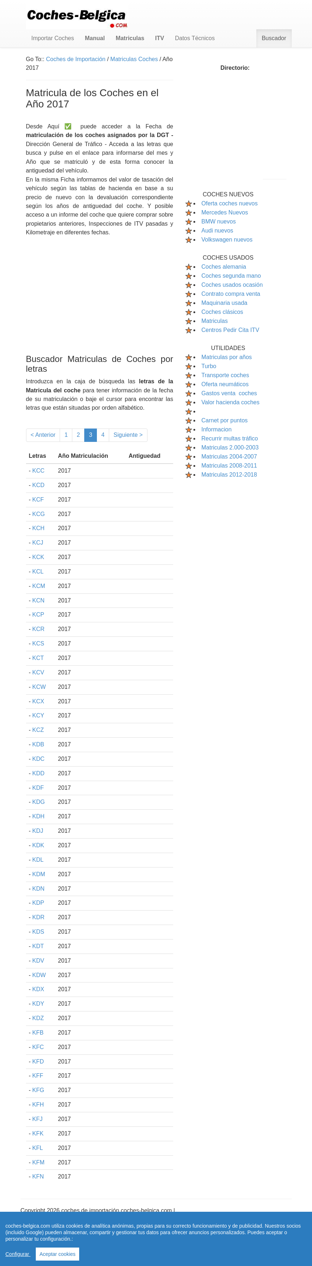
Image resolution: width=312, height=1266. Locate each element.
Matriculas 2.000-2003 (229, 447)
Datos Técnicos (195, 38)
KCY (38, 715)
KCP (38, 614)
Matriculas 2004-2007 (229, 456)
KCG (38, 514)
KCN (38, 600)
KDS (38, 932)
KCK (38, 557)
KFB (37, 1033)
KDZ (38, 1018)
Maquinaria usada (224, 303)
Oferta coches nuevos (229, 203)
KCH (38, 528)
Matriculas (214, 321)
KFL (37, 1148)
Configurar (17, 1254)
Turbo (208, 366)
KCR (38, 629)
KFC (38, 1047)
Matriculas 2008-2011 (229, 466)
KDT (38, 946)
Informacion (216, 429)
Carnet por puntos (224, 420)
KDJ (37, 831)
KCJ (37, 543)
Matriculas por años (226, 357)
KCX (38, 701)
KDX (38, 989)
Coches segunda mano (231, 276)
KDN (38, 889)
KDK (38, 845)
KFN (38, 1176)
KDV (38, 961)
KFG (38, 1090)
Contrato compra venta (230, 294)
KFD (38, 1061)
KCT (38, 658)
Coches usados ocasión (232, 285)
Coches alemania (223, 267)
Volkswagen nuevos (226, 239)
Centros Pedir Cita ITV (230, 330)
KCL (37, 571)
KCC (38, 471)
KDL (37, 860)
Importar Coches (52, 38)
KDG (38, 802)
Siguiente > (128, 435)
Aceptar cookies (57, 1254)
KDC (38, 759)
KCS (38, 643)
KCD (38, 485)
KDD (38, 773)
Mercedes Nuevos (224, 212)
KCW (39, 687)
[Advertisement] (100, 287)
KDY (38, 1004)
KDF (38, 788)
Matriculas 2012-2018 (229, 475)
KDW (39, 975)
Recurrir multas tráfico (229, 438)
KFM (38, 1162)
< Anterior (43, 435)
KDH (38, 816)
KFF (37, 1076)
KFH (38, 1104)
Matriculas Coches (134, 59)
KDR (38, 917)
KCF (38, 499)
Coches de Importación (76, 59)
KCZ (38, 730)
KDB (38, 744)
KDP (38, 903)
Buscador (274, 38)
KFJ (37, 1119)
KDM (38, 874)
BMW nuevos (218, 221)
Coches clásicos (222, 312)
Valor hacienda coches (230, 402)
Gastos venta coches (229, 393)
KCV (38, 672)
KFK (37, 1133)
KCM (38, 586)
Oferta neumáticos (225, 384)
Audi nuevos (217, 230)
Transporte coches (225, 375)
